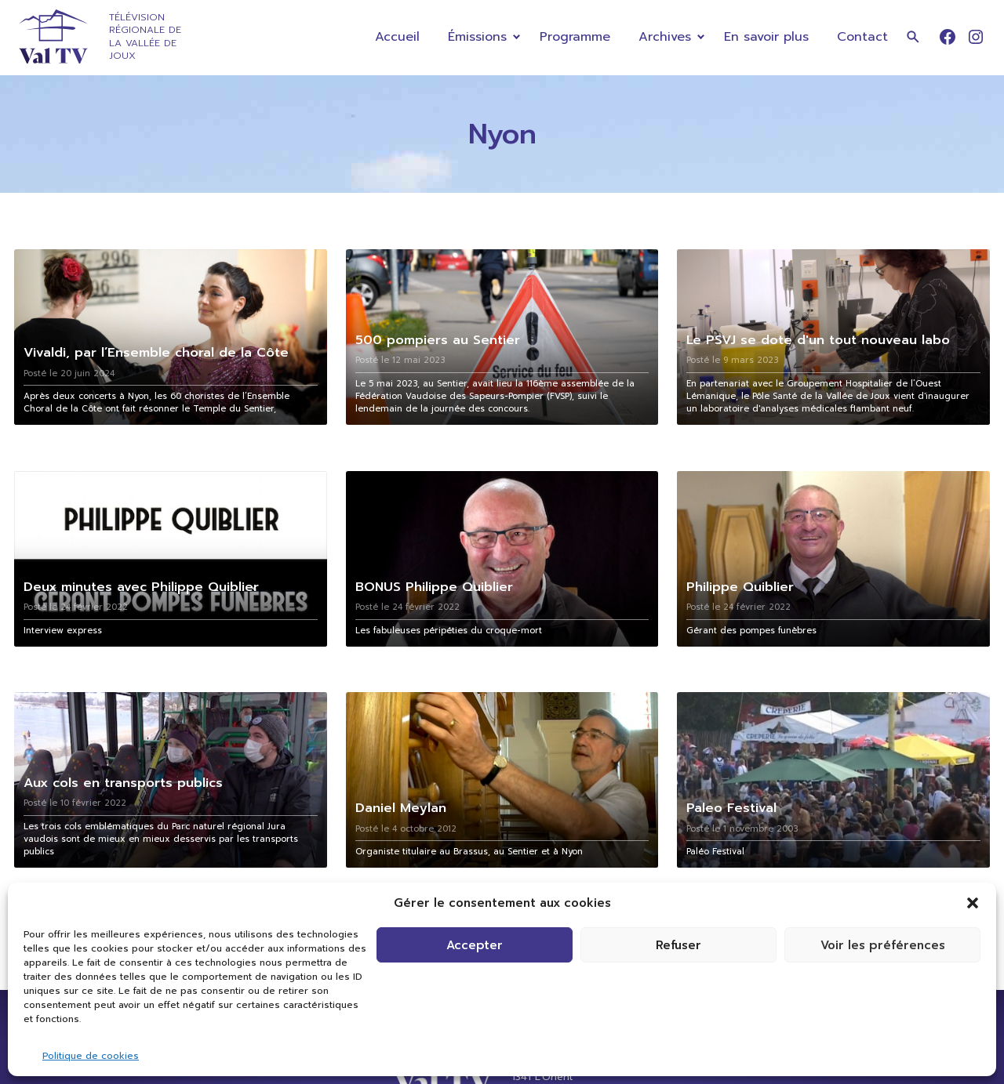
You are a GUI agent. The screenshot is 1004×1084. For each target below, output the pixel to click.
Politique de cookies (90, 1056)
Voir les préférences (882, 945)
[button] (972, 903)
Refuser (678, 945)
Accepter (474, 945)
